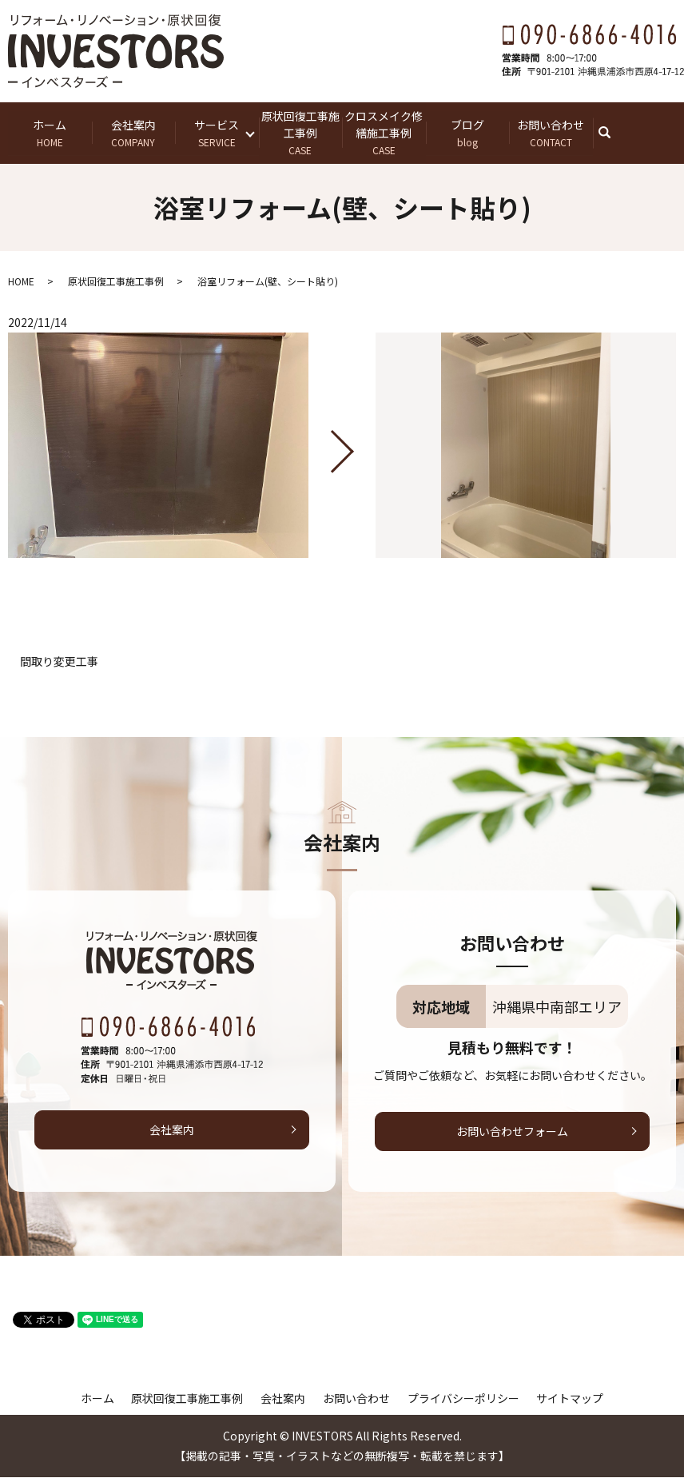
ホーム (50, 133)
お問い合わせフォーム (512, 1132)
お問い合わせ (551, 133)
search (614, 133)
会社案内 (134, 133)
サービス (217, 133)
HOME (21, 282)
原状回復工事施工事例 (301, 132)
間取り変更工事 (59, 662)
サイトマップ (569, 1399)
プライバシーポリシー (463, 1399)
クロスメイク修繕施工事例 (384, 132)
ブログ (468, 133)
